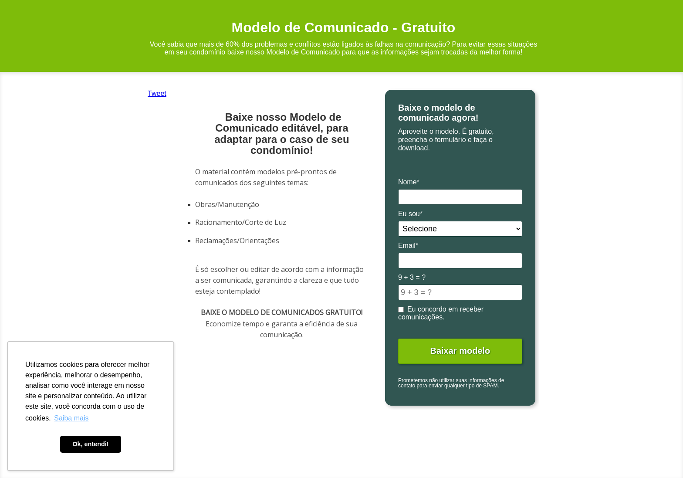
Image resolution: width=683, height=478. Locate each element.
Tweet (157, 93)
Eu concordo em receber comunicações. (441, 313)
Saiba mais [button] (71, 418)
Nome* (408, 182)
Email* (408, 245)
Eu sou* (410, 213)
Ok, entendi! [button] (90, 444)
